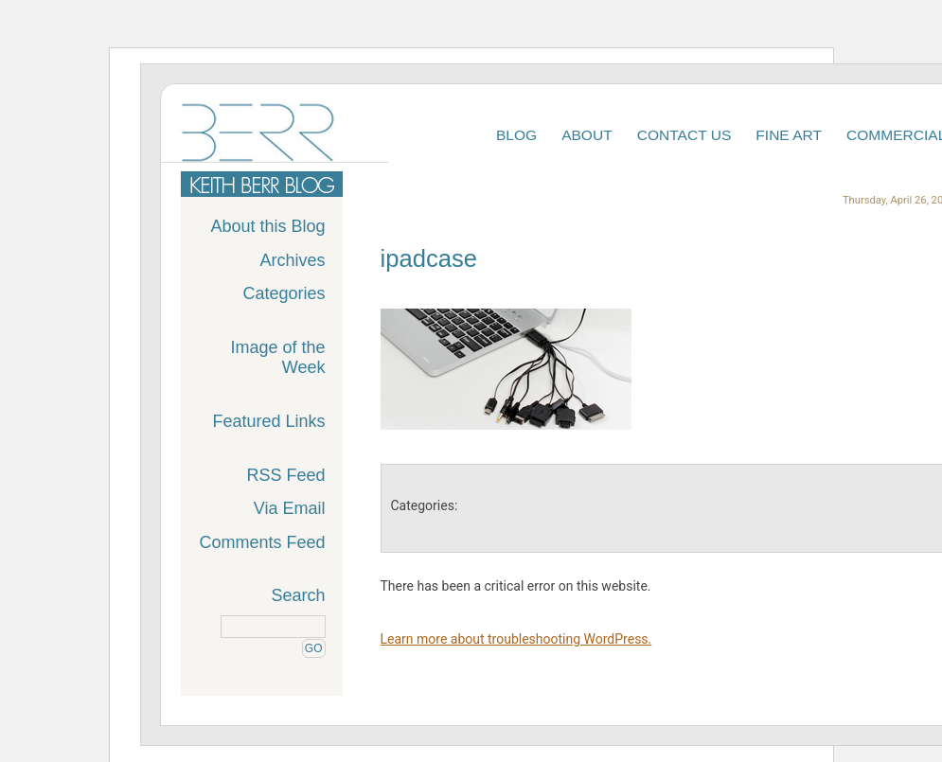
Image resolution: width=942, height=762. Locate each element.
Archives (292, 260)
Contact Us (684, 135)
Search (298, 595)
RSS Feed (285, 475)
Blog (516, 135)
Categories (283, 293)
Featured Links (268, 421)
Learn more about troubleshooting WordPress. (516, 639)
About (587, 135)
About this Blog (267, 226)
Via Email (290, 508)
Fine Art (788, 135)
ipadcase (429, 258)
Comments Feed (262, 542)
